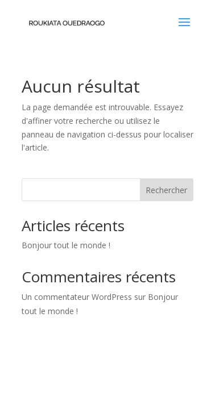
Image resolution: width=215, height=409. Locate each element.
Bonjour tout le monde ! (66, 245)
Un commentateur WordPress (77, 296)
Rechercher (166, 190)
